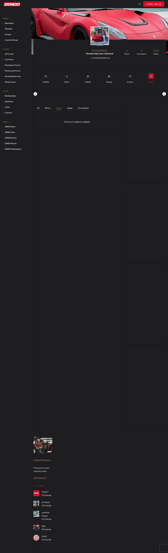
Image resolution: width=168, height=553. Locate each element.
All (38, 108)
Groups (109, 82)
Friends (88, 82)
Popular (42, 486)
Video (59, 108)
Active (39, 486)
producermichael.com (101, 58)
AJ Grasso (46, 502)
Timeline (46, 82)
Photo (48, 108)
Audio (70, 108)
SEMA (44, 536)
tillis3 (44, 526)
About (66, 82)
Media (151, 82)
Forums (130, 82)
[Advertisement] (145, 141)
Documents (83, 108)
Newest (35, 486)
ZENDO (45, 492)
